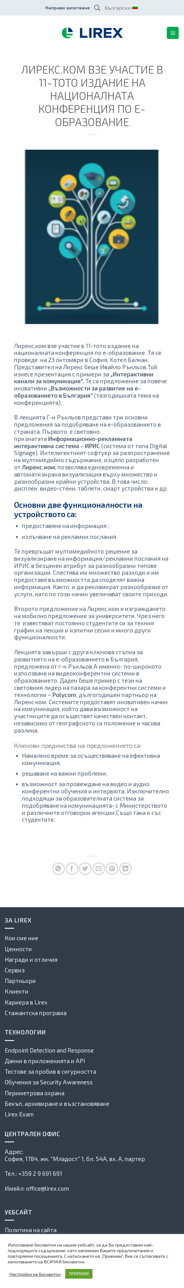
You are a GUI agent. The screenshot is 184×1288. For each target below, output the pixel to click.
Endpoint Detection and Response (49, 1050)
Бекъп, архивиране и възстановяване (57, 1103)
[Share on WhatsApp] (58, 869)
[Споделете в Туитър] (85, 869)
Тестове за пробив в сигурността (50, 1071)
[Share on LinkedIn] (125, 869)
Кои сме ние (21, 938)
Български (121, 8)
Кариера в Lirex (26, 1002)
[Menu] (173, 33)
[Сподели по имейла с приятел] (98, 869)
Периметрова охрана (34, 1093)
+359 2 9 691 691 (40, 1173)
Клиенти (16, 991)
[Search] (97, 7)
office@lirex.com (47, 1188)
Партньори (20, 980)
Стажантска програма (36, 1012)
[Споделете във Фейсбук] (72, 869)
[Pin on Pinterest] (112, 869)
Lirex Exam (19, 1114)
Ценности (18, 948)
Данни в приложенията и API (45, 1060)
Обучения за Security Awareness (49, 1082)
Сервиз (15, 970)
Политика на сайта (31, 1229)
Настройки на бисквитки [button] (35, 1274)
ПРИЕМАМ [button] (79, 1273)
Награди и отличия (31, 959)
